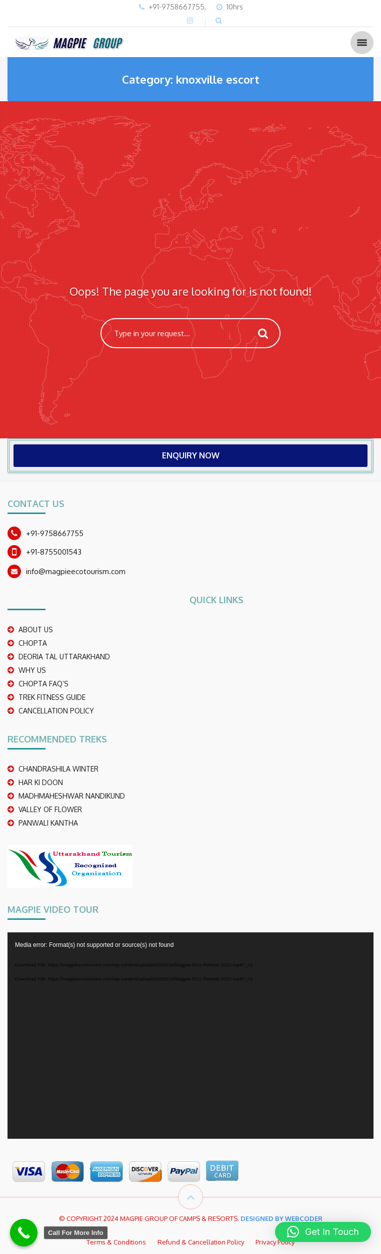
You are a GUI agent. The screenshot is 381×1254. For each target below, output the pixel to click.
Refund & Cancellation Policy (201, 1242)
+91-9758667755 (55, 533)
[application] (191, 1035)
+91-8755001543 (54, 552)
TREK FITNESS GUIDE (52, 697)
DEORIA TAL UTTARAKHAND (64, 656)
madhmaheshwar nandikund (71, 796)
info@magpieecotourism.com (76, 571)
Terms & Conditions (116, 1242)
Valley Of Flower (50, 809)
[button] (323, 1232)
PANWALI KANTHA (48, 823)
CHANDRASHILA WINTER (58, 769)
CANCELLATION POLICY (56, 710)
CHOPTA (32, 643)
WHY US (32, 670)
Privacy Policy (275, 1242)
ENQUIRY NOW (191, 455)
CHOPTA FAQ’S (43, 683)
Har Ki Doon (40, 782)
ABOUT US (35, 629)
